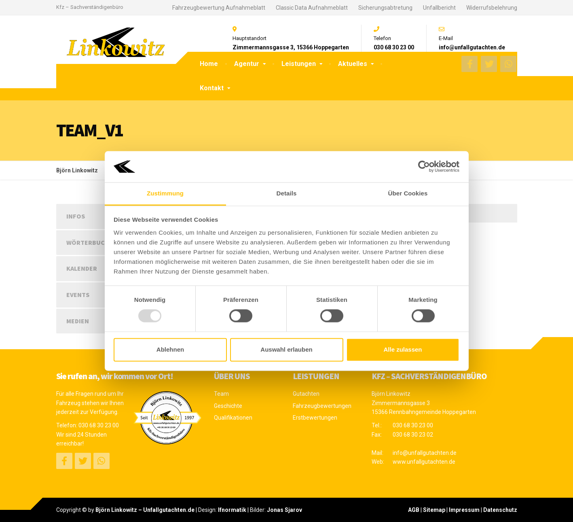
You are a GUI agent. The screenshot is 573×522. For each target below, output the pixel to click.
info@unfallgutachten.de (425, 453)
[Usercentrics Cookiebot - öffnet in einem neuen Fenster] (424, 167)
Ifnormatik (232, 510)
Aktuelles (352, 64)
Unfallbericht (439, 7)
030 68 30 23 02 (413, 434)
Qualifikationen (233, 417)
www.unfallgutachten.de (424, 461)
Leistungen (298, 64)
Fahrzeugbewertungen (322, 406)
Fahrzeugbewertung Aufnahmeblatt (218, 7)
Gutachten (306, 393)
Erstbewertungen (315, 417)
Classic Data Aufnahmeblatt (312, 7)
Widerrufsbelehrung (491, 7)
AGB (413, 510)
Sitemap (434, 510)
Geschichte (228, 406)
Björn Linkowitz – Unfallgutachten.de (145, 510)
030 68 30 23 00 (98, 425)
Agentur (246, 64)
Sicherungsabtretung (385, 7)
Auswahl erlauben (286, 349)
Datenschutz (500, 510)
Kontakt (212, 88)
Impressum (464, 510)
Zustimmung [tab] (165, 193)
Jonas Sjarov (284, 510)
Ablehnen (170, 349)
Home (209, 64)
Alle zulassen (402, 349)
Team (221, 393)
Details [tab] (287, 193)
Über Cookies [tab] (408, 193)
